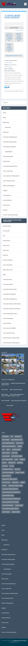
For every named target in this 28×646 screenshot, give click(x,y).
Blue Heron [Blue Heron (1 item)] (19, 443)
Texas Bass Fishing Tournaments (11, 308)
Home (4, 112)
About (4, 117)
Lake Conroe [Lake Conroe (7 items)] (5, 453)
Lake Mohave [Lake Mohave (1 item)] (6, 456)
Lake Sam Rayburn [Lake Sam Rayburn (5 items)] (17, 456)
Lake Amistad (6, 240)
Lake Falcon (6, 250)
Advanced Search (19, 30)
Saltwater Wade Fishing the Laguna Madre (13, 384)
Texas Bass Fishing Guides (10, 142)
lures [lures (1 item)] (16, 459)
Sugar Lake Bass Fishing (16, 389)
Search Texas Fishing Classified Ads (9, 47)
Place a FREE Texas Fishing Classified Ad (9, 37)
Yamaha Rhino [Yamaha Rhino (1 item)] (16, 512)
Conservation (6, 231)
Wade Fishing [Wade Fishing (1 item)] (6, 512)
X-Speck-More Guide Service (13, 55)
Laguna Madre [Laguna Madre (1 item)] (16, 449)
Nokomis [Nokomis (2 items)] (19, 462)
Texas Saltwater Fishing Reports (11, 342)
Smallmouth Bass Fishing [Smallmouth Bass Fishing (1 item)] (9, 479)
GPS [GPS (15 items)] (3, 449)
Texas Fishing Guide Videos (10, 313)
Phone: (6, 65)
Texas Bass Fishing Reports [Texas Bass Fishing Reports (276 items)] (10, 489)
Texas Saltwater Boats (9, 180)
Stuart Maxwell (5, 400)
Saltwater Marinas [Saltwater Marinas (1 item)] (8, 472)
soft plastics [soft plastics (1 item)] (6, 482)
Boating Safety (7, 226)
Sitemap (5, 210)
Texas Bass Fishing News (9, 294)
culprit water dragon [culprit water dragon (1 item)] (8, 446)
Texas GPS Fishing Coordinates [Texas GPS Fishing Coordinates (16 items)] (11, 498)
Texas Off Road (7, 323)
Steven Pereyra (5, 383)
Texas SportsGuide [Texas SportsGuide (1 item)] (7, 505)
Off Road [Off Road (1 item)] (4, 466)
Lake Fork (5, 255)
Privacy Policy (6, 205)
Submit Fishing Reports (9, 185)
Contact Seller (8, 62)
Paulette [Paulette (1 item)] (17, 469)
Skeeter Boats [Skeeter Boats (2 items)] (6, 476)
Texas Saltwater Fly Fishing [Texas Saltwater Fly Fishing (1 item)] (10, 502)
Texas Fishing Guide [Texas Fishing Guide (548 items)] (7, 495)
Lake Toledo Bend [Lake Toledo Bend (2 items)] (7, 459)
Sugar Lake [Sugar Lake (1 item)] (15, 482)
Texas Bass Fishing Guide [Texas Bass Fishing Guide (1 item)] (15, 485)
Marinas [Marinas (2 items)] (22, 459)
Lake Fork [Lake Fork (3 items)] (14, 453)
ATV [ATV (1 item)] (12, 436)
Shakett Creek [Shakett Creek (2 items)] (20, 472)
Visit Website (8, 67)
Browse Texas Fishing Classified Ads (19, 37)
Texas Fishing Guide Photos (10, 166)
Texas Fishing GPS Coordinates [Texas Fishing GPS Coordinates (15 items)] (11, 492)
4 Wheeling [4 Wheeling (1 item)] (5, 436)
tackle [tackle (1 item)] (4, 485)
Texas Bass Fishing (8, 284)
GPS (4, 235)
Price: (6, 69)
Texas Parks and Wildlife (9, 328)
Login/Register (9, 151)
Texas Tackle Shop (8, 171)
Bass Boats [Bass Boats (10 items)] (18, 436)
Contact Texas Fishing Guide (10, 215)
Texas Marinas (7, 195)
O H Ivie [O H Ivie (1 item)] (12, 466)
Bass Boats (6, 132)
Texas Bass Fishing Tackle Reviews (12, 304)
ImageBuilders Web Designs (20, 640)
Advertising (6, 122)
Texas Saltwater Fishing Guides (11, 176)
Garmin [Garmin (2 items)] (19, 446)
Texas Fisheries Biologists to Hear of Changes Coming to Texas (12, 395)
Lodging (5, 190)
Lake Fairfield (9, 405)
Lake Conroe (6, 245)
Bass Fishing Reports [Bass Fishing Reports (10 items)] (8, 443)
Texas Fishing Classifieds (9, 146)
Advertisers (8, 127)
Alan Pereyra (4, 389)
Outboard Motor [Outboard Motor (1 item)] (7, 469)
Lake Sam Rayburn (8, 260)
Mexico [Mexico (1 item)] (4, 462)
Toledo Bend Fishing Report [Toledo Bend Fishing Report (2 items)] (10, 508)
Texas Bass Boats (7, 279)
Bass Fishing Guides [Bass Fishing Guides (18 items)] (16, 439)
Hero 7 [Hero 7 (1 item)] (8, 449)
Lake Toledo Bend (7, 265)
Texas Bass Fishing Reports (10, 137)
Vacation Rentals (7, 200)
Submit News (6, 161)
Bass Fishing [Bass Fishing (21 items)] (5, 439)
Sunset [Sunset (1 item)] (23, 482)
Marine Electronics (8, 269)
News (4, 274)
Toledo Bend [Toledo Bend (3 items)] (19, 505)
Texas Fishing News (8, 156)
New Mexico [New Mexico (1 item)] (12, 462)
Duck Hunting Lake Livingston (18, 400)
